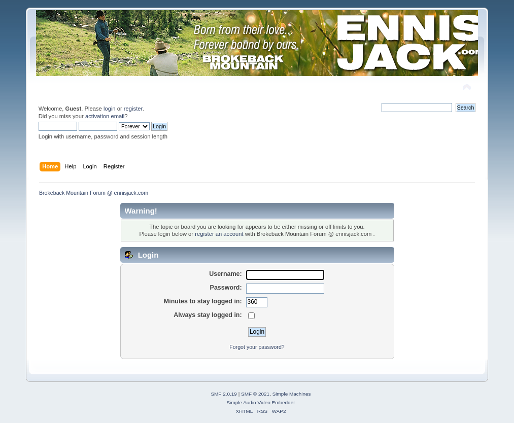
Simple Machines (291, 394)
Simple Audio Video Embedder (260, 402)
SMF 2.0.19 (224, 394)
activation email (104, 116)
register (133, 108)
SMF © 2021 (255, 394)
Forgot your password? (256, 347)
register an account (219, 234)
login (110, 108)
